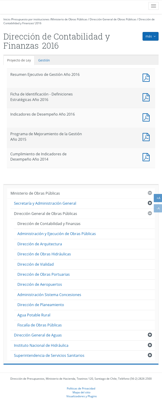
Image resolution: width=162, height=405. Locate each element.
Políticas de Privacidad (81, 388)
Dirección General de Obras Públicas (113, 19)
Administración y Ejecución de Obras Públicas (56, 233)
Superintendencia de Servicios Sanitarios (49, 355)
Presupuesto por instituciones (30, 19)
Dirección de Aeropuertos (39, 284)
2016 (38, 23)
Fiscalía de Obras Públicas (39, 325)
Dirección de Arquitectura (39, 243)
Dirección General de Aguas (38, 335)
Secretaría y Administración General (45, 203)
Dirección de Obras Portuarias (43, 274)
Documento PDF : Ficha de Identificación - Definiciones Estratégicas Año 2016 (147, 97)
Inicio (6, 19)
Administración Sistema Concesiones (49, 294)
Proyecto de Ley (19, 60)
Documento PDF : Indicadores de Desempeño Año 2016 (147, 117)
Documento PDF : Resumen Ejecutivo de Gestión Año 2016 (147, 77)
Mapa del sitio (81, 392)
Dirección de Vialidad (35, 264)
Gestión (44, 60)
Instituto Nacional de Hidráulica (41, 345)
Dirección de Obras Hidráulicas (44, 254)
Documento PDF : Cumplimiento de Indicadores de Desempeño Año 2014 (147, 156)
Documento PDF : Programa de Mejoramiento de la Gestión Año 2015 (147, 136)
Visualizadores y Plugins (81, 396)
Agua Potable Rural (33, 315)
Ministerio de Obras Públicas (69, 19)
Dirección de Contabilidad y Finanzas (49, 223)
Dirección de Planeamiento (40, 304)
